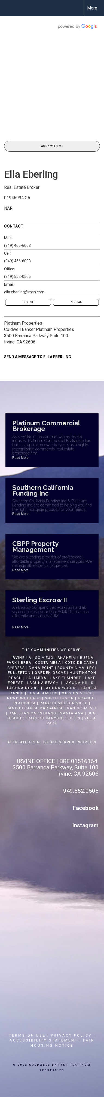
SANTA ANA (72, 713)
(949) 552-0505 (17, 276)
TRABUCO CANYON (43, 718)
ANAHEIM (66, 658)
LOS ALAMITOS (43, 693)
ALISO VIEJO (41, 658)
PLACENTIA (25, 703)
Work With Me (52, 146)
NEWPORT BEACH (24, 698)
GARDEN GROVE (50, 673)
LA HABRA (36, 678)
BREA (26, 662)
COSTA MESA (48, 662)
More (92, 8)
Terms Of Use (27, 1035)
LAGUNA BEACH (43, 683)
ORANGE (86, 698)
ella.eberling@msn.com (24, 292)
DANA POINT (41, 668)
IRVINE (17, 658)
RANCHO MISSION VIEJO (64, 703)
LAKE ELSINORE (65, 678)
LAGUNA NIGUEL (23, 688)
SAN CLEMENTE (82, 708)
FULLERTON (19, 673)
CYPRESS (16, 668)
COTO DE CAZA (80, 662)
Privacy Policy (71, 1035)
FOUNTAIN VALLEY (75, 668)
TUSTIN (73, 718)
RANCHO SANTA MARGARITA (35, 708)
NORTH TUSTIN (59, 698)
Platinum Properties (23, 323)
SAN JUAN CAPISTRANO (32, 713)
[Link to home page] (9, 8)
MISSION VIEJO (76, 693)
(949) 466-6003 (17, 245)
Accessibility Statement (44, 1040)
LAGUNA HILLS (78, 683)
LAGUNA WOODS (60, 688)
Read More (20, 458)
